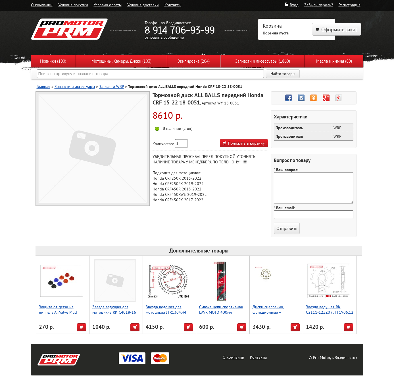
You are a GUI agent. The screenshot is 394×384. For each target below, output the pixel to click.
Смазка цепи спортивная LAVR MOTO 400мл (221, 309)
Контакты (172, 4)
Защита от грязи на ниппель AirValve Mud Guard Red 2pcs (58, 312)
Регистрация (349, 4)
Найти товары (282, 73)
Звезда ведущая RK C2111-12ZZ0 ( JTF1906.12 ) (329, 312)
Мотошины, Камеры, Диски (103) (121, 61)
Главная (43, 86)
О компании (42, 4)
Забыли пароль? (318, 4)
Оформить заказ (337, 29)
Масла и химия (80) (334, 61)
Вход (291, 4)
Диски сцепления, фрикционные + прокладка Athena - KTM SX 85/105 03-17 (274, 315)
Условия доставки (143, 4)
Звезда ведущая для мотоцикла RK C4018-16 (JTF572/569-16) (114, 312)
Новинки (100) (53, 61)
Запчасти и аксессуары (75, 86)
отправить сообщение (164, 37)
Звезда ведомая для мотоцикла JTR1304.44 (166, 309)
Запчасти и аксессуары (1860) (262, 61)
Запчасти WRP (111, 86)
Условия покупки (73, 4)
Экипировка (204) (194, 61)
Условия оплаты (108, 4)
